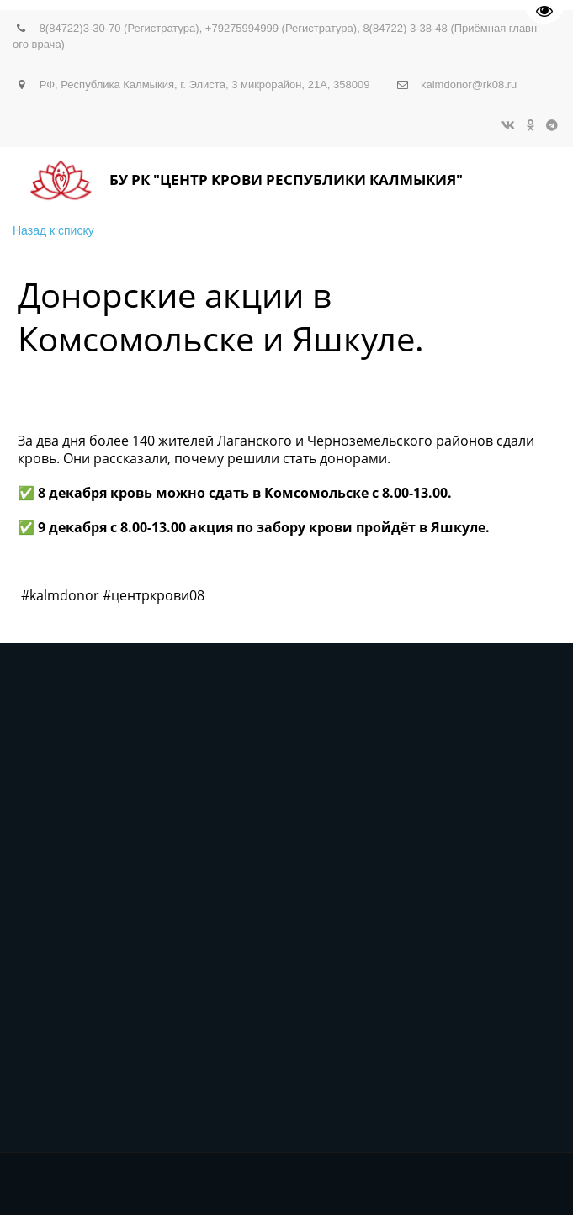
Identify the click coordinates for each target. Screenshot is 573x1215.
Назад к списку (53, 230)
